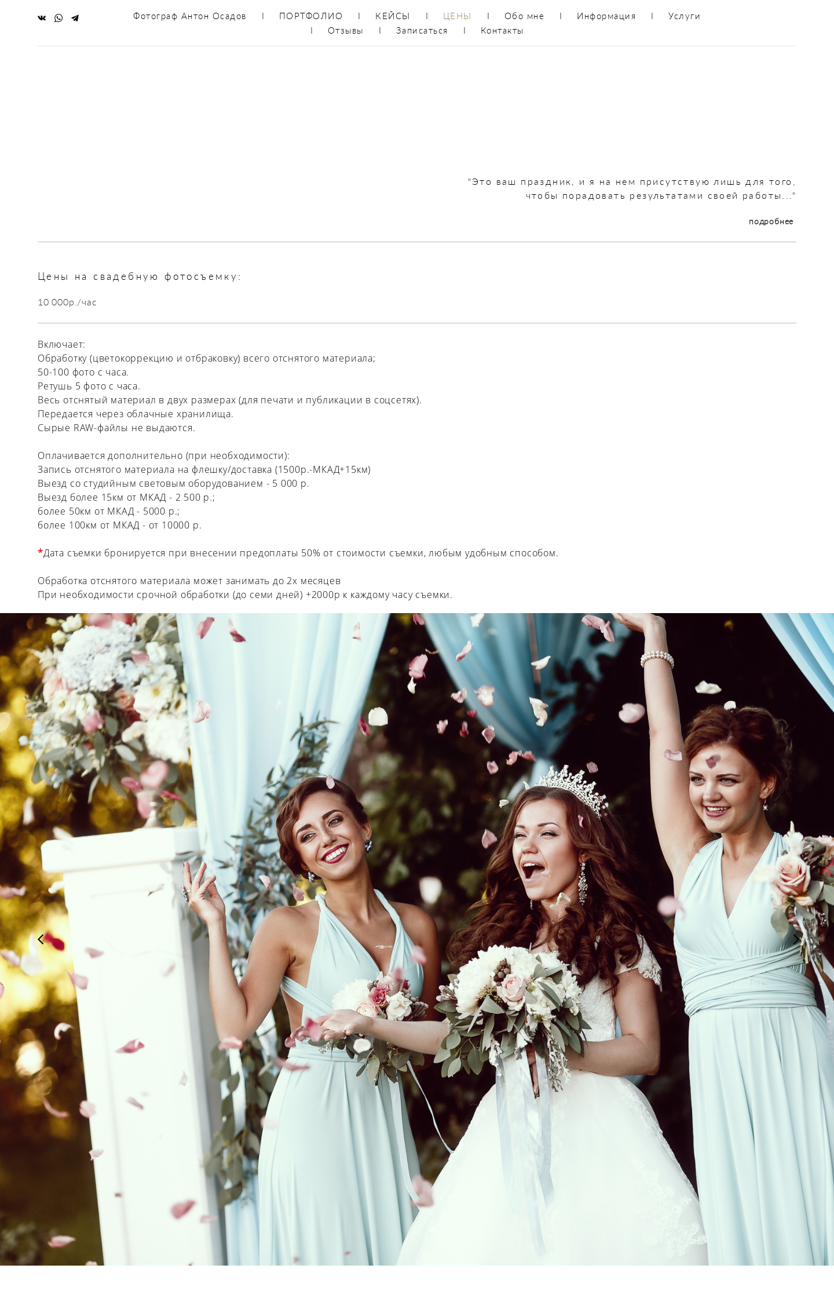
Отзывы (346, 30)
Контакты (502, 30)
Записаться (422, 30)
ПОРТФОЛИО (311, 16)
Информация (606, 16)
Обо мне (524, 16)
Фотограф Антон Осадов (190, 16)
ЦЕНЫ (457, 16)
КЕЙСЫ (393, 16)
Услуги (684, 16)
